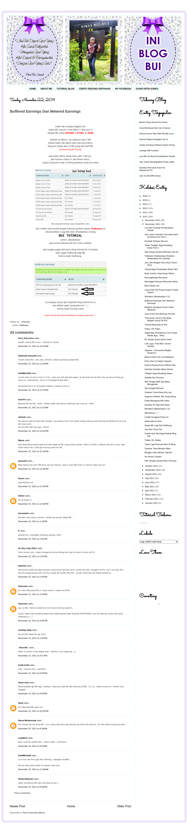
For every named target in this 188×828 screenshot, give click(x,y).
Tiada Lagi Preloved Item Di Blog (160, 444)
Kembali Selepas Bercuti (156, 241)
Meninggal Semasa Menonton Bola (161, 281)
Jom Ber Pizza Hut (153, 429)
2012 (145, 212)
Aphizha (22, 566)
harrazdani (23, 513)
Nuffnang (24, 325)
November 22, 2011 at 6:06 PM (32, 673)
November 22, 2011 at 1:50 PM (32, 539)
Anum (21, 478)
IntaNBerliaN (24, 373)
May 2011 (150, 486)
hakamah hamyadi (27, 355)
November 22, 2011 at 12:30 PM (33, 469)
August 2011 (151, 474)
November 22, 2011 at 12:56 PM (33, 504)
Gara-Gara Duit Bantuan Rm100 (160, 314)
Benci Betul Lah (152, 285)
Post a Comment (22, 793)
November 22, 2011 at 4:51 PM (32, 655)
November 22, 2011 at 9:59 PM (32, 693)
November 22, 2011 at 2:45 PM (32, 577)
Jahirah (22, 417)
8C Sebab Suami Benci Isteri (158, 339)
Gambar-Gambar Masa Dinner (159, 369)
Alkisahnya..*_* (152, 413)
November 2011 (153, 224)
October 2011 (151, 466)
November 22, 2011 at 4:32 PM (32, 638)
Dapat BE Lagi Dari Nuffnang (158, 425)
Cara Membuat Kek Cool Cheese (154, 128)
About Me (46, 89)
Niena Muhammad (27, 720)
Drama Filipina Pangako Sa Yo (153, 139)
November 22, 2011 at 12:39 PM (33, 486)
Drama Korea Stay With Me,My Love (156, 133)
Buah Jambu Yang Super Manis (159, 273)
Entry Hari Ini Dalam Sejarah (158, 361)
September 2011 (153, 470)
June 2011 (150, 482)
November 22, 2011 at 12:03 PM (33, 431)
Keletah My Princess (154, 377)
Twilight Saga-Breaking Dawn (158, 373)
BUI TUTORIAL (70, 235)
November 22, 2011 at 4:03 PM (32, 620)
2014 (145, 204)
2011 (145, 216)
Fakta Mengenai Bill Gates (157, 400)
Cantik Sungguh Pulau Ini (156, 417)
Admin (21, 495)
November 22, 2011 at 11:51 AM (33, 407)
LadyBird (22, 738)
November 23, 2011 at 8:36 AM (32, 728)
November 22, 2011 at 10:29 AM (33, 346)
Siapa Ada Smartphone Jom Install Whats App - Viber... (161, 334)
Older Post (124, 806)
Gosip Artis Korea (147, 89)
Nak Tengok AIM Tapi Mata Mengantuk (157, 382)
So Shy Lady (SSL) (27, 548)
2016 (145, 196)
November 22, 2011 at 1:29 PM (32, 521)
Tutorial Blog (65, 89)
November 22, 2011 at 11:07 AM (33, 390)
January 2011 (151, 503)
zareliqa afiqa (25, 630)
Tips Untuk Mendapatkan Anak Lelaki (156, 162)
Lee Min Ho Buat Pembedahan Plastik (157, 156)
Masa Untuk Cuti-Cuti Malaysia (159, 357)
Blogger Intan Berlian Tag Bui (158, 452)
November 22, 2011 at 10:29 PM (33, 711)
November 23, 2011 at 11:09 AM (33, 769)
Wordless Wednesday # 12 (157, 296)
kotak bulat (23, 665)
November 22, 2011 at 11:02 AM (33, 363)
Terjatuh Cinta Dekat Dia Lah (158, 392)
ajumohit (22, 461)
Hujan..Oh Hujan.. (153, 329)
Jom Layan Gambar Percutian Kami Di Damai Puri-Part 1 (161, 235)
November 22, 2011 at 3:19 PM (32, 594)
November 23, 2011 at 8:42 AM (32, 746)
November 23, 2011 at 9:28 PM (32, 787)
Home (32, 89)
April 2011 (150, 490)
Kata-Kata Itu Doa (153, 421)
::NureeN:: (23, 647)
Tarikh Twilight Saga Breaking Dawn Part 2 (158, 246)
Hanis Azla (23, 682)
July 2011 (150, 478)
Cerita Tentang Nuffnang (94, 89)
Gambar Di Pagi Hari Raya (157, 405)
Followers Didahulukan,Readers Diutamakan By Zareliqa (160, 257)
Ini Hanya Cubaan (153, 456)
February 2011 (152, 499)
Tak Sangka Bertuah (154, 388)
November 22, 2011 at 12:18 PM (33, 451)
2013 (145, 208)
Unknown (23, 586)
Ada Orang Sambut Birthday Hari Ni (161, 252)
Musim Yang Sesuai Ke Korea (153, 122)
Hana (20, 703)
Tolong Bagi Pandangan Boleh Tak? (161, 269)
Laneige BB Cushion (149, 150)
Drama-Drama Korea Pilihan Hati (160, 365)
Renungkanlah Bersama (156, 277)
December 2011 (153, 220)
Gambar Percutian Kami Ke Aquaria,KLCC (152, 168)
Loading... (144, 523)
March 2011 (151, 494)
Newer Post (17, 806)
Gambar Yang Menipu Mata (157, 448)
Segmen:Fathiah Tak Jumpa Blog (160, 396)
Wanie (21, 440)
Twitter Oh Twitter (153, 440)
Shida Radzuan (25, 779)
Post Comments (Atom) (34, 812)
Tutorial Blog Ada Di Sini (156, 324)
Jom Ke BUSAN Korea (150, 176)
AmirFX (22, 399)
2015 (145, 200)
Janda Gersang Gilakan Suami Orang (157, 145)
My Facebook (123, 89)
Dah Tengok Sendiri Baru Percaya (160, 460)
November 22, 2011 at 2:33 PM (32, 556)
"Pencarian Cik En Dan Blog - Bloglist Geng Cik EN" (158, 319)
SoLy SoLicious (26, 338)
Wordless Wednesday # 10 (157, 409)
